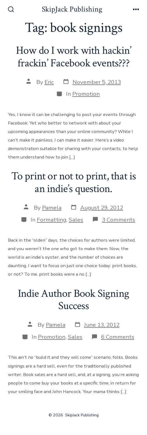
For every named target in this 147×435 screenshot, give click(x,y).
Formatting (51, 220)
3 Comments (118, 220)
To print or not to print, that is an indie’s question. (73, 182)
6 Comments (117, 337)
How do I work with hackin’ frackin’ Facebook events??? (73, 56)
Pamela (52, 207)
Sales (76, 220)
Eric (49, 82)
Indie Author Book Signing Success (73, 299)
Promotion (86, 94)
